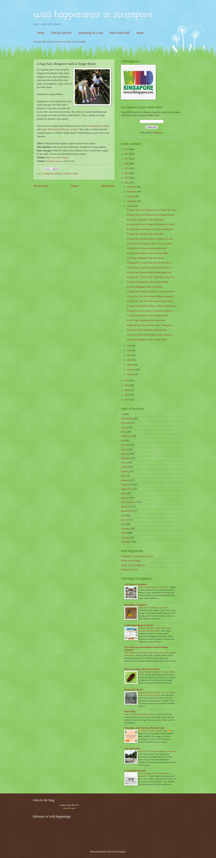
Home (74, 186)
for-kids (124, 445)
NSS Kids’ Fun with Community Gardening (157, 751)
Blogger (121, 851)
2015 (126, 168)
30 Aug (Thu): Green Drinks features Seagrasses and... (150, 215)
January (131, 374)
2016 (126, 163)
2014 (126, 173)
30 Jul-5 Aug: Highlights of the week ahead (145, 320)
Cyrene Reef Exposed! (135, 770)
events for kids (78, 41)
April (129, 360)
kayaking (125, 471)
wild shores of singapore (135, 584)
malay (123, 476)
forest (123, 449)
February (131, 369)
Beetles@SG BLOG (133, 689)
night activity (127, 489)
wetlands (125, 537)
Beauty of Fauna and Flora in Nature (142, 669)
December (132, 187)
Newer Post (41, 186)
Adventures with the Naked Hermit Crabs (144, 728)
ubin (123, 524)
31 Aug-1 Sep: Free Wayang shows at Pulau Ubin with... (151, 210)
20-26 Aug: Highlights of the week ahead (144, 219)
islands (124, 467)
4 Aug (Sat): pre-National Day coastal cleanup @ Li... (150, 325)
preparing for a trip (91, 32)
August (130, 206)
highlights (125, 458)
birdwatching (127, 418)
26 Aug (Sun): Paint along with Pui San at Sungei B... (150, 229)
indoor (124, 462)
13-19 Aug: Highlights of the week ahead (144, 258)
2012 (126, 183)
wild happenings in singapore (93, 14)
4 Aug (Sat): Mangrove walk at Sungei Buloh (146, 339)
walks (75, 173)
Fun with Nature (132, 748)
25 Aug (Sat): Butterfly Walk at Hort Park (145, 234)
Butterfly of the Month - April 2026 (153, 607)
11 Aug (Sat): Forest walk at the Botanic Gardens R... (150, 311)
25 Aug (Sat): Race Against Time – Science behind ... (150, 243)
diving (124, 432)
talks (123, 515)
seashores (67, 173)
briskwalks (126, 423)
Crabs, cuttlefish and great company (139, 714)
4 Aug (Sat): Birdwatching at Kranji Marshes (146, 330)
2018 (126, 154)
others (123, 493)
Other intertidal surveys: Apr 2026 (153, 587)
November (132, 191)
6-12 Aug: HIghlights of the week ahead (144, 287)
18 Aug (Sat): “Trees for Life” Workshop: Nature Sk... (150, 277)
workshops (126, 542)
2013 (126, 178)
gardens (124, 454)
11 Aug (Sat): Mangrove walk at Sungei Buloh (147, 315)
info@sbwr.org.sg (53, 161)
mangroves (49, 173)
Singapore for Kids (129, 569)
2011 (126, 380)
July (129, 345)
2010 (126, 385)
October (131, 196)
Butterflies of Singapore (135, 605)
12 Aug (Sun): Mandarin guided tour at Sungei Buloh (150, 291)
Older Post (107, 186)
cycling (124, 427)
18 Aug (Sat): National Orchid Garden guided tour (148, 272)
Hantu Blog (129, 711)
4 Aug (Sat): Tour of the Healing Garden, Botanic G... (150, 335)
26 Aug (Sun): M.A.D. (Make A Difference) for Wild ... (151, 224)
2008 (126, 395)
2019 (126, 149)
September (132, 201)
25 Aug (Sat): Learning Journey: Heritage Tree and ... (150, 239)
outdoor (58, 173)
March (130, 365)
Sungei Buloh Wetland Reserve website (59, 129)
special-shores (127, 511)
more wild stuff (120, 32)
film (123, 440)
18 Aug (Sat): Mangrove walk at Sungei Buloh (147, 282)
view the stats (69, 808)
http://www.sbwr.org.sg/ (57, 157)
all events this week (42, 41)
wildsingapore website (98, 126)
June (129, 350)
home (41, 32)
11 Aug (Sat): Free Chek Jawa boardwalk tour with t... (150, 301)
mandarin (125, 480)
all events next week (62, 41)
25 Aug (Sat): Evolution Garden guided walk (146, 248)
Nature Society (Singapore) (133, 565)
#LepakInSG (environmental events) (137, 556)
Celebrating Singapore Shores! (138, 625)
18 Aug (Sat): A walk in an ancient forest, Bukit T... (149, 267)
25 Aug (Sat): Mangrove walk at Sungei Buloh (147, 253)
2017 (126, 159)
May (129, 355)
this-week (125, 520)
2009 (126, 390)
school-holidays (128, 502)
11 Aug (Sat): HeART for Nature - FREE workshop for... (151, 306)
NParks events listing (130, 560)
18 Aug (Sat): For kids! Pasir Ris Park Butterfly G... (149, 263)
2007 (126, 400)
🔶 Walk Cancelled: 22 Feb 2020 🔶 (154, 731)
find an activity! (61, 32)
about (139, 32)
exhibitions (126, 436)
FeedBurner (158, 132)
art (122, 414)
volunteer (125, 528)
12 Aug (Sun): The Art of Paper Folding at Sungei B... (150, 296)
